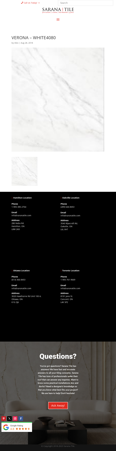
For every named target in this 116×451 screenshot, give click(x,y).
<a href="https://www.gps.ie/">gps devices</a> (33, 322)
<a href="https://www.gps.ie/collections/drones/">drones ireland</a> (82, 249)
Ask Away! (58, 405)
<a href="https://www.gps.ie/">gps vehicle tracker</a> (82, 322)
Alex (16, 42)
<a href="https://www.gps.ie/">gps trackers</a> (33, 249)
